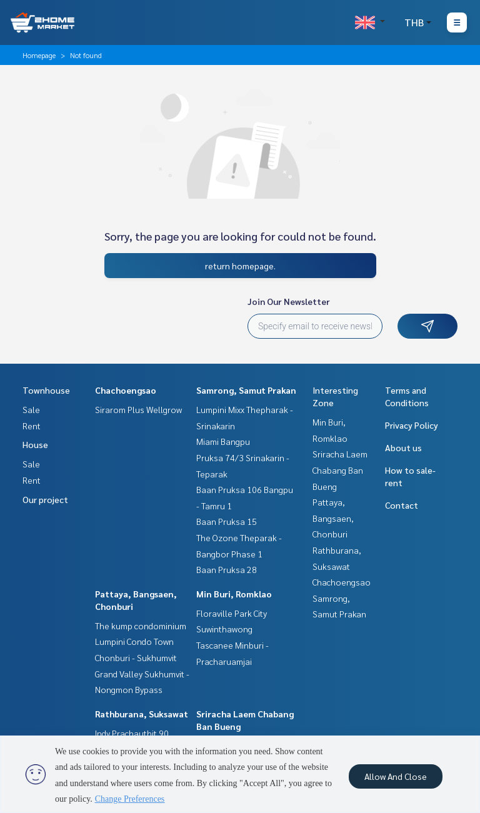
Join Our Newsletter (289, 301)
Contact (401, 505)
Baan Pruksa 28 (226, 569)
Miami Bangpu (223, 441)
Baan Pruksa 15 (226, 521)
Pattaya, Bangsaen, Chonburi (333, 517)
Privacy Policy (411, 425)
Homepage (39, 55)
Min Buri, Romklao (234, 593)
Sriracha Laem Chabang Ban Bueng (340, 469)
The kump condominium (140, 625)
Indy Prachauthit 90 (132, 733)
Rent (31, 425)
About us (403, 447)
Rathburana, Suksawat (141, 713)
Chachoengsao (125, 390)
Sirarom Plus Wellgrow (138, 409)
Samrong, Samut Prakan (246, 390)
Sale (31, 409)
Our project (45, 499)
